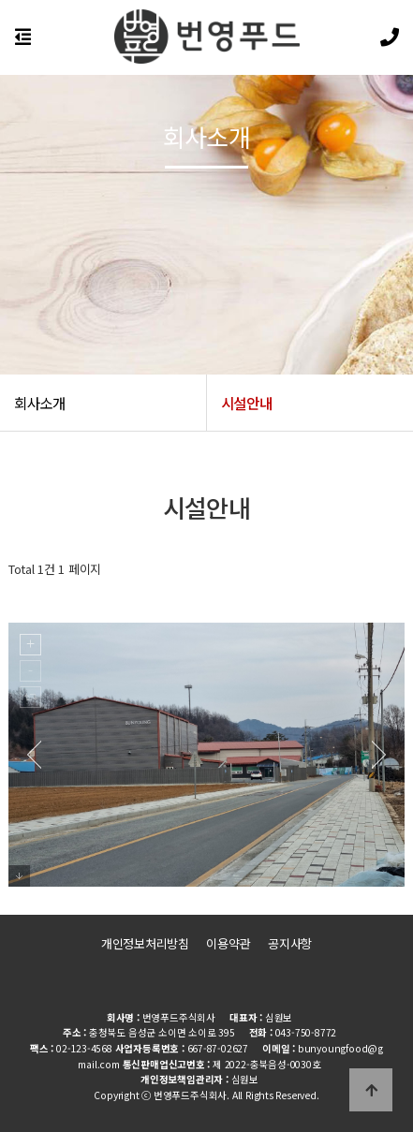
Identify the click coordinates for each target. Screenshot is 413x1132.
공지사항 (290, 943)
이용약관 (228, 943)
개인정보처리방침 (145, 943)
